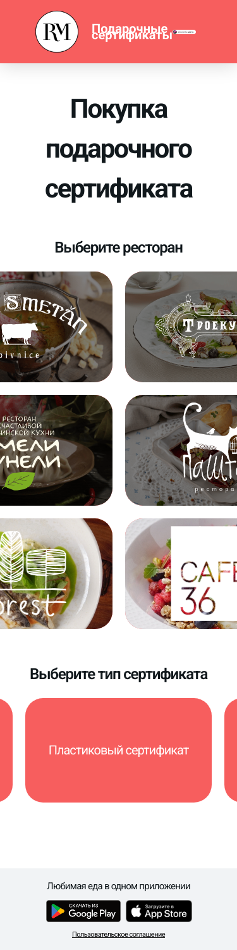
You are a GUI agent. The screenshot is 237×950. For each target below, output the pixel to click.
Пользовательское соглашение (118, 934)
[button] (118, 750)
